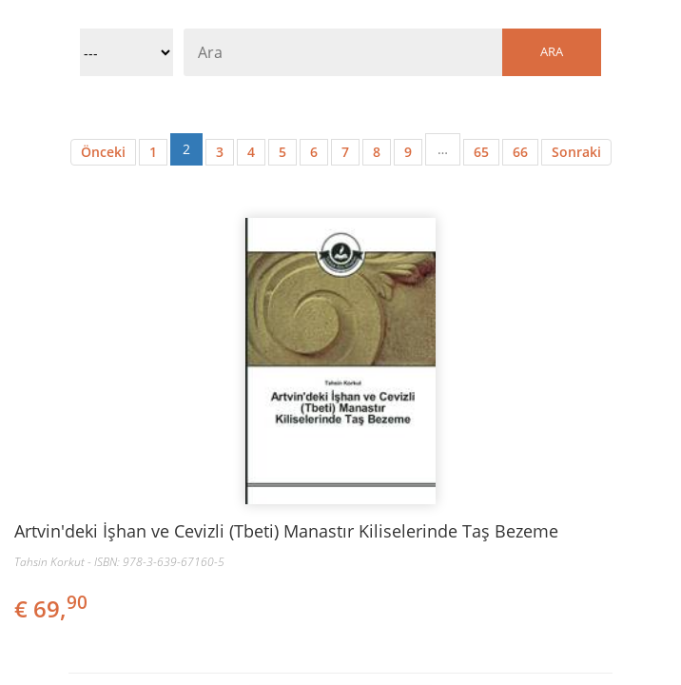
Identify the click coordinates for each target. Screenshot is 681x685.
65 (481, 152)
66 (520, 152)
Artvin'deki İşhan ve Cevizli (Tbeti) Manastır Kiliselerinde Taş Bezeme (286, 530)
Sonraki (576, 152)
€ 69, (52, 608)
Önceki (103, 152)
